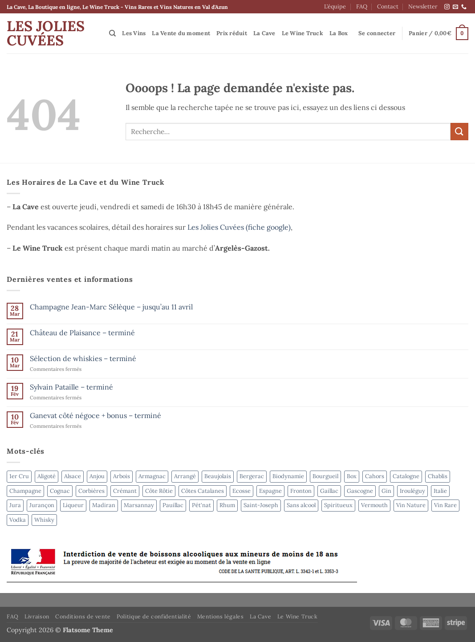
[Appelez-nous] (464, 7)
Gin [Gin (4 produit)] (386, 491)
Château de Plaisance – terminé (82, 333)
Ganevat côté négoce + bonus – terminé (95, 415)
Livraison (36, 616)
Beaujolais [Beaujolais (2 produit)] (217, 476)
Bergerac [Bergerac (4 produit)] (252, 476)
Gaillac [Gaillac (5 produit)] (329, 491)
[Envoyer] (459, 131)
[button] (376, 33)
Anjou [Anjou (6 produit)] (97, 476)
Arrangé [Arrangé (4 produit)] (185, 476)
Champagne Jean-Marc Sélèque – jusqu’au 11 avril (111, 307)
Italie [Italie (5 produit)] (440, 491)
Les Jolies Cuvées (46, 33)
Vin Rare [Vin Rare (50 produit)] (445, 505)
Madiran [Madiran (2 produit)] (103, 505)
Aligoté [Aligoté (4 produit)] (46, 476)
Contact (387, 6)
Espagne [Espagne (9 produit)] (270, 491)
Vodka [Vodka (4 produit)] (17, 520)
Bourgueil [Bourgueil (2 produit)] (325, 476)
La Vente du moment (181, 33)
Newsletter (423, 6)
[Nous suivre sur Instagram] (447, 7)
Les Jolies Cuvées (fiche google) (239, 227)
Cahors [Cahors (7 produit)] (374, 476)
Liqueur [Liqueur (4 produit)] (73, 505)
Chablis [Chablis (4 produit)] (437, 476)
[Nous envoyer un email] (455, 7)
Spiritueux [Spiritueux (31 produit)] (338, 505)
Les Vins (134, 33)
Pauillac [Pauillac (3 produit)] (172, 505)
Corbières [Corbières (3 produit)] (91, 491)
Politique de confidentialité (154, 616)
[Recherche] (112, 33)
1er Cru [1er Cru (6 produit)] (19, 476)
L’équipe (335, 6)
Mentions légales (220, 616)
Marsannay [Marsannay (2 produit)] (139, 505)
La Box (338, 33)
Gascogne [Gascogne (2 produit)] (360, 491)
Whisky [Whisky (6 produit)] (44, 520)
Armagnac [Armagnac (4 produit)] (152, 476)
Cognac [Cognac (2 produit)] (60, 491)
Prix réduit (231, 33)
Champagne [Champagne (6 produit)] (25, 491)
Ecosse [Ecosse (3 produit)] (241, 491)
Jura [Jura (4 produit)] (15, 505)
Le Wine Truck (302, 33)
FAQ (361, 6)
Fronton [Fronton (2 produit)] (301, 491)
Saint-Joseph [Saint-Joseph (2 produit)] (261, 505)
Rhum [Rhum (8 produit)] (227, 505)
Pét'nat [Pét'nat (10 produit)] (201, 505)
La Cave (264, 33)
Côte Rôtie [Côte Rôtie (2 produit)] (159, 491)
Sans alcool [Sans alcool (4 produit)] (301, 505)
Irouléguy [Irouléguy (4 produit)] (412, 491)
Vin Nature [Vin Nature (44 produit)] (411, 505)
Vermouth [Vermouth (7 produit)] (374, 505)
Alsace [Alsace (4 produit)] (72, 476)
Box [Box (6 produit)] (352, 476)
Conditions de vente (83, 616)
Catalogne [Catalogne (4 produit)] (406, 476)
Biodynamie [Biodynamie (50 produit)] (288, 476)
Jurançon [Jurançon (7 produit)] (41, 505)
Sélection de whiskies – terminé (83, 358)
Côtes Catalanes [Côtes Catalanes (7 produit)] (202, 491)
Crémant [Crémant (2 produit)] (125, 491)
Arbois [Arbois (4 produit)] (121, 476)
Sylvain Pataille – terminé (71, 387)
